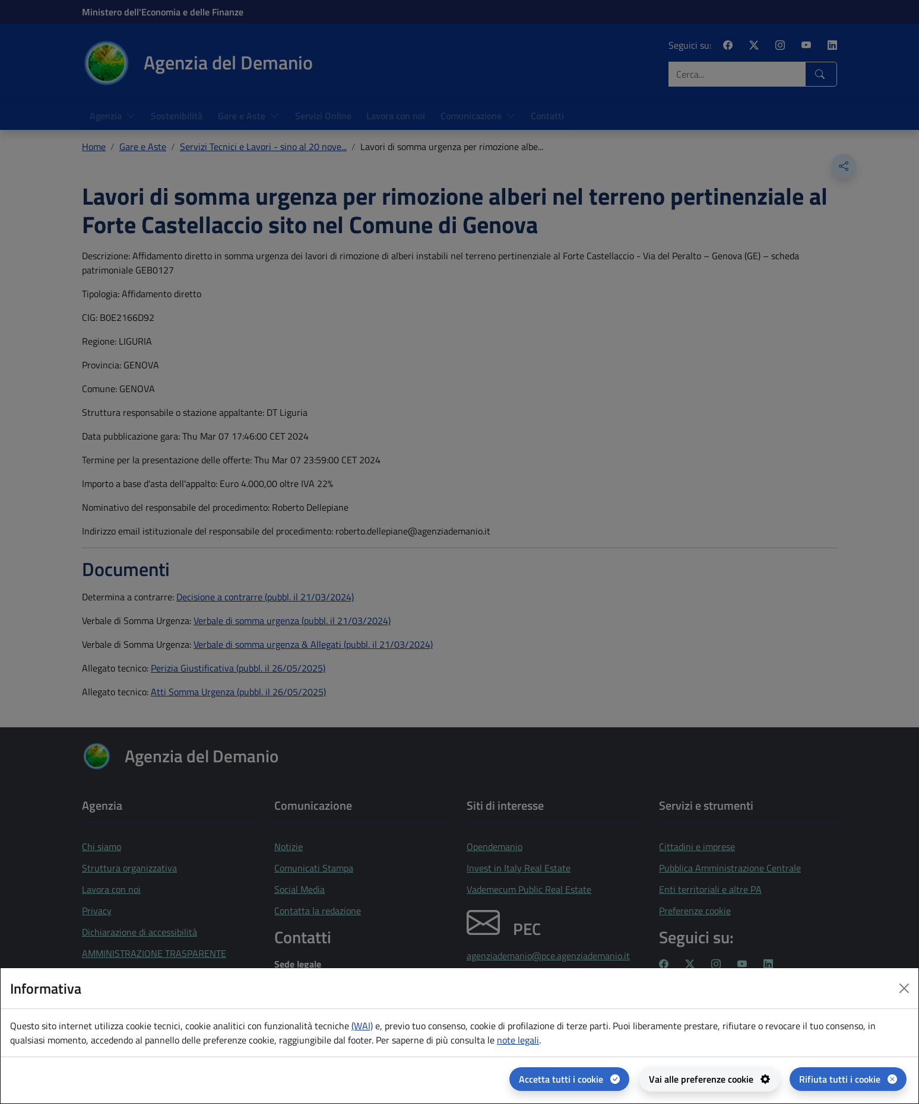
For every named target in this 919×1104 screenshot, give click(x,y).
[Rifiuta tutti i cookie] (848, 1079)
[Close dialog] (904, 988)
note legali (518, 1040)
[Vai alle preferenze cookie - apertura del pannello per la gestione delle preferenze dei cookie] (709, 1079)
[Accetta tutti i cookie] (569, 1079)
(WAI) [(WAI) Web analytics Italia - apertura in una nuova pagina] (362, 1026)
